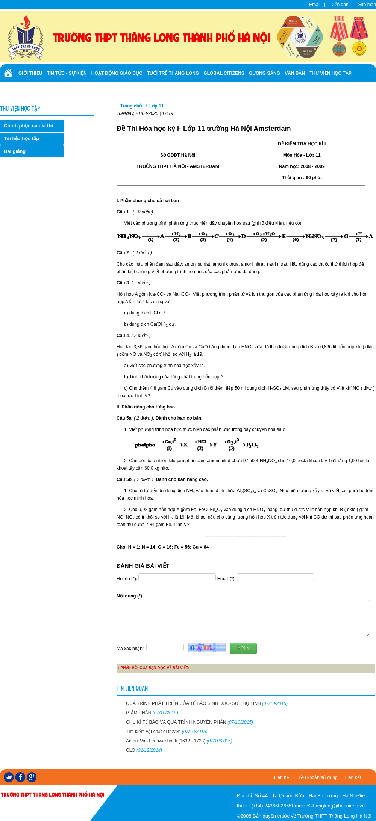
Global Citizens (223, 73)
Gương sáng (264, 73)
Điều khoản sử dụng (317, 777)
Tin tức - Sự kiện (66, 73)
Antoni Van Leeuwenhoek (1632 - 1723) (179, 741)
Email (314, 4)
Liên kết (353, 777)
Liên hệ (281, 777)
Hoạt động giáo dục (117, 73)
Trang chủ (131, 106)
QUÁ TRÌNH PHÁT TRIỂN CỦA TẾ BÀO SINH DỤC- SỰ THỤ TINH (207, 703)
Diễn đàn (339, 4)
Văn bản (295, 73)
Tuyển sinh (31, 89)
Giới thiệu (30, 73)
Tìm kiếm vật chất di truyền (167, 731)
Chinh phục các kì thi (28, 126)
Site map (367, 4)
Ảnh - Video (63, 89)
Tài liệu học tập (21, 138)
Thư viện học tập (330, 73)
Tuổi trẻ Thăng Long (173, 73)
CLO (144, 750)
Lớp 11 (156, 106)
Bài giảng (15, 151)
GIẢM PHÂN (152, 712)
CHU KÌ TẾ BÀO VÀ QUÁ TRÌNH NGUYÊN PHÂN (189, 722)
